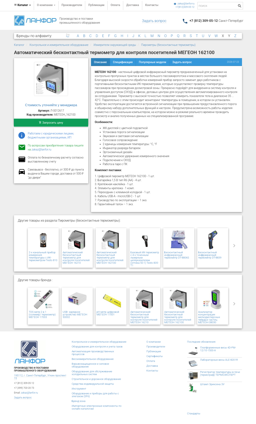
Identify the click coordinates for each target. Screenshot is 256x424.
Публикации (96, 5)
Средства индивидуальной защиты (93, 383)
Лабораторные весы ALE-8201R (219, 359)
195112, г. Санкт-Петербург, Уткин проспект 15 (40, 377)
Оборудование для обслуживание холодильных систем (92, 373)
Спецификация (123, 62)
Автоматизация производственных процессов (93, 353)
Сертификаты (154, 356)
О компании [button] (46, 5)
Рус (67, 37)
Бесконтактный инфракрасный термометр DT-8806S (176, 255)
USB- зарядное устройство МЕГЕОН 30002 (75, 314)
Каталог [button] (22, 5)
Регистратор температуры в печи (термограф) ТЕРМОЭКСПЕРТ (220, 373)
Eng (67, 35)
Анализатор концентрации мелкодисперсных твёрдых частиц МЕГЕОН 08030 (209, 317)
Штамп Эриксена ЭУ (212, 384)
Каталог (19, 44)
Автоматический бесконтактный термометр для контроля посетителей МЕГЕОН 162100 (110, 257)
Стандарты (193, 413)
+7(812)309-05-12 (184, 7)
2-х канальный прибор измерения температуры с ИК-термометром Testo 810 (43, 256)
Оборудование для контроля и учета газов (97, 346)
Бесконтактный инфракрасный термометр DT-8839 (209, 255)
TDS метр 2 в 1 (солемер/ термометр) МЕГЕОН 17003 (42, 314)
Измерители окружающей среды (115, 44)
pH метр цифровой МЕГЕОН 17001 (108, 313)
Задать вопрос (154, 21)
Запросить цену (51, 122)
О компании (153, 341)
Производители (72, 5)
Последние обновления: (201, 341)
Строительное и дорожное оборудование (96, 379)
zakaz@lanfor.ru (184, 3)
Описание (100, 62)
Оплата (115, 5)
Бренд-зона (79, 401)
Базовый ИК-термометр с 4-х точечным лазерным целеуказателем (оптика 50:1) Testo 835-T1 (144, 259)
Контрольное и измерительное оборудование (59, 44)
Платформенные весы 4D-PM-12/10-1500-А (218, 349)
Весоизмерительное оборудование (93, 358)
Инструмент (79, 388)
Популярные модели (152, 62)
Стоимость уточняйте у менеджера (51, 105)
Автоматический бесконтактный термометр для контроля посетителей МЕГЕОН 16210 (76, 257)
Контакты (151, 5)
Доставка (132, 5)
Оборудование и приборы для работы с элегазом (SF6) (95, 395)
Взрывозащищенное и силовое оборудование (90, 365)
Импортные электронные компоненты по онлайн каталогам (97, 407)
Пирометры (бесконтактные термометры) (168, 44)
